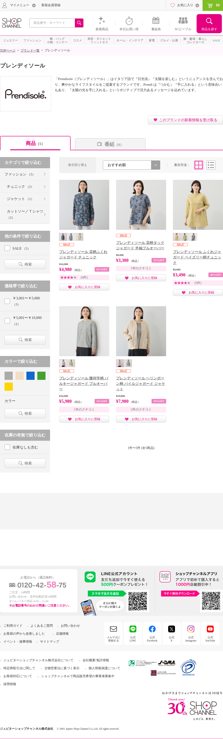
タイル (198, 165)
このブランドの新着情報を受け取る (188, 120)
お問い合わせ (70, 625)
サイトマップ (49, 641)
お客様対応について (17, 676)
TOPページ (7, 50)
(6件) (84, 277)
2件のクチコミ (141, 409)
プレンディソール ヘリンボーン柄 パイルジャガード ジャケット (140, 383)
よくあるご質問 (41, 625)
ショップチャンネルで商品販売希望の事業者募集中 (77, 676)
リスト (210, 165)
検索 (28, 264)
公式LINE (133, 639)
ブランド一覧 (30, 50)
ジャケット (20, 199)
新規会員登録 (51, 5)
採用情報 (9, 684)
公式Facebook (152, 639)
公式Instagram (190, 639)
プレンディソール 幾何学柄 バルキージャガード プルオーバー (83, 383)
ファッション (20, 174)
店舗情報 (62, 633)
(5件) (198, 283)
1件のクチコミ (141, 268)
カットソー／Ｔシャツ (25, 214)
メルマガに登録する (113, 639)
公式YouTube (210, 639)
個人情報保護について (104, 668)
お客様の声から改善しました (24, 633)
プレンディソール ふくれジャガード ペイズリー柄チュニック (197, 257)
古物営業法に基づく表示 (61, 668)
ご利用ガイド (13, 625)
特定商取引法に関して (19, 668)
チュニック (20, 186)
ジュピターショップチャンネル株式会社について (38, 660)
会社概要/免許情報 (96, 660)
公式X (171, 639)
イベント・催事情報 (17, 641)
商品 (35, 143)
